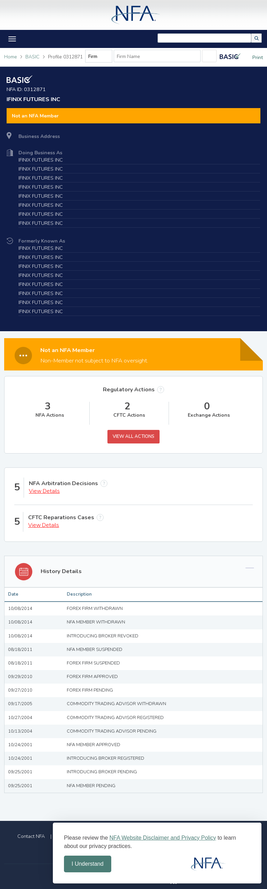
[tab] (133, 542)
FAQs (244, 806)
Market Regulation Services (194, 806)
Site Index (108, 818)
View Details (44, 461)
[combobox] (204, 38)
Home (10, 57)
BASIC (32, 57)
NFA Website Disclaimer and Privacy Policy (163, 838)
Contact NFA (31, 806)
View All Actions (133, 406)
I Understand (88, 864)
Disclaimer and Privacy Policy (164, 818)
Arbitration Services (129, 806)
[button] (256, 38)
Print (252, 57)
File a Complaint (76, 806)
